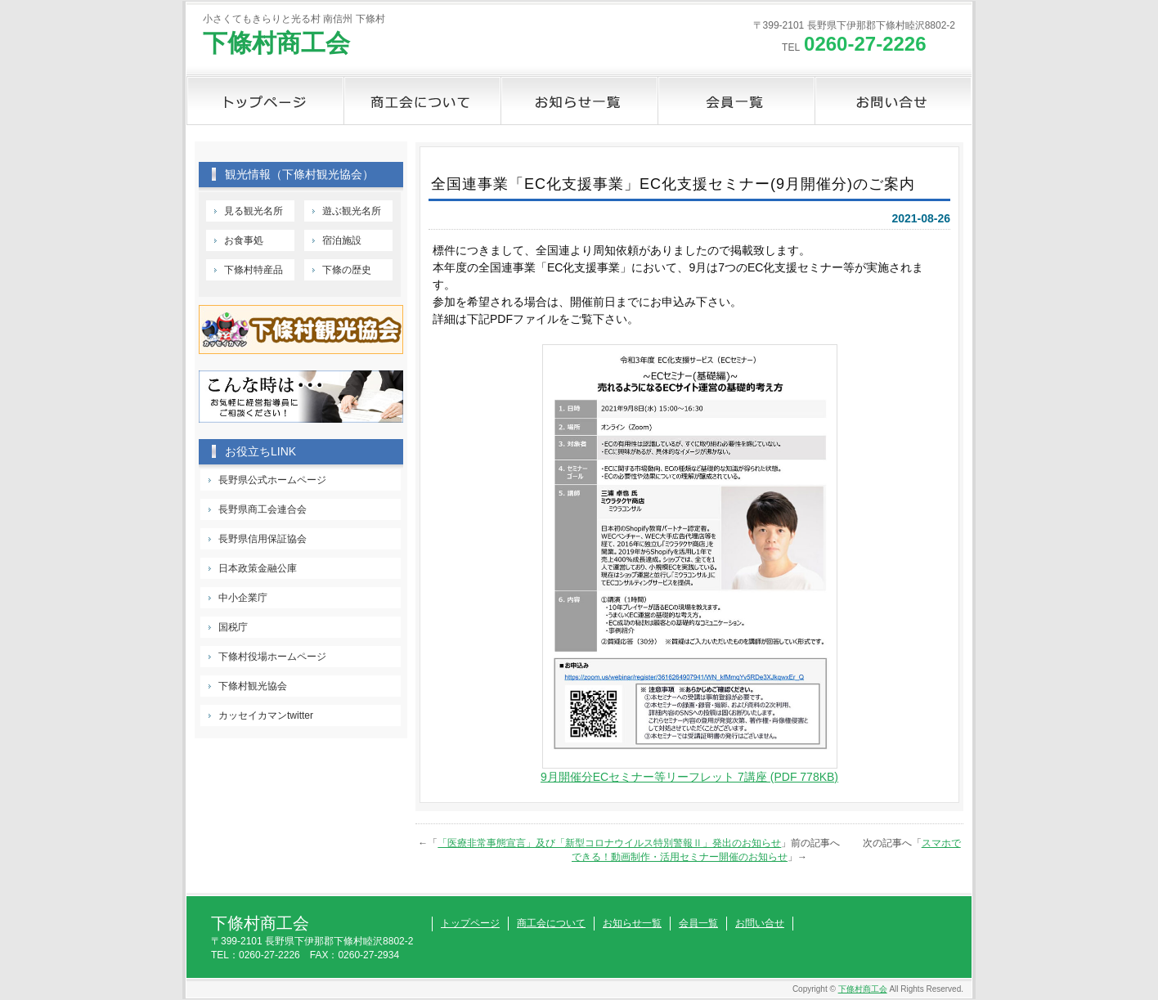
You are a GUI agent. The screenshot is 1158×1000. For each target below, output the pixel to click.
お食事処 (243, 240)
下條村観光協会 (252, 686)
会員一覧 (736, 100)
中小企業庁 (242, 597)
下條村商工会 (276, 42)
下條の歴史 (346, 270)
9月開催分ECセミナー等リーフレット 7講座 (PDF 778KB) (689, 776)
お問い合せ (893, 100)
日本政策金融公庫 (257, 568)
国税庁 (233, 627)
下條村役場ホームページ (272, 656)
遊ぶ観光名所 (351, 211)
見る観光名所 (253, 211)
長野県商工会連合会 (262, 509)
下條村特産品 (253, 270)
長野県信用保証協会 (262, 539)
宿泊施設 (341, 240)
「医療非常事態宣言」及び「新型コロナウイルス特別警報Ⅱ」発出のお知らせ (609, 843)
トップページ (264, 100)
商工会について (421, 100)
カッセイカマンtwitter (265, 715)
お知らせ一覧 (579, 100)
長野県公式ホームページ (272, 480)
